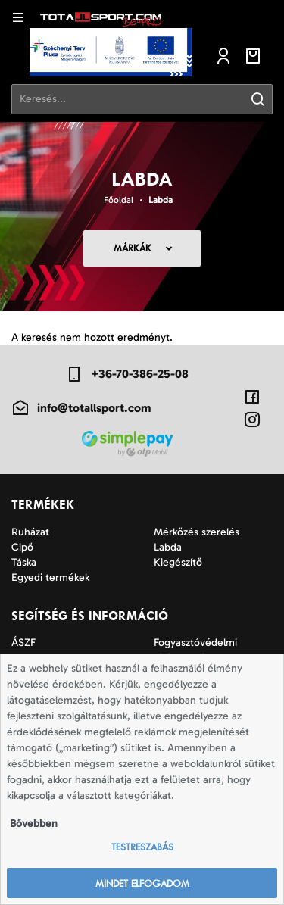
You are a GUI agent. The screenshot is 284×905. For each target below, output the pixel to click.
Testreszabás (142, 847)
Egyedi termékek (50, 577)
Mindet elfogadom (142, 883)
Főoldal (118, 200)
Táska (23, 562)
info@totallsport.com (81, 408)
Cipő (22, 547)
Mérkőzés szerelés (196, 532)
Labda (160, 200)
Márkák (132, 248)
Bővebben (34, 823)
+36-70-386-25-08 (127, 374)
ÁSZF (23, 642)
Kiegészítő (178, 562)
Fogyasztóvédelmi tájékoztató (195, 650)
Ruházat (30, 532)
